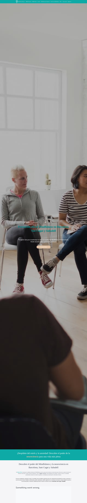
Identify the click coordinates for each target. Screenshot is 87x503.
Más (61, 1)
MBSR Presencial (28, 1)
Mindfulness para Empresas (45, 1)
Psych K (39, 1)
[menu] (48, 1)
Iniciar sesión (65, 1)
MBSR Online (34, 1)
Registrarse (69, 1)
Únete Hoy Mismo (43, 246)
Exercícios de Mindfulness (55, 1)
